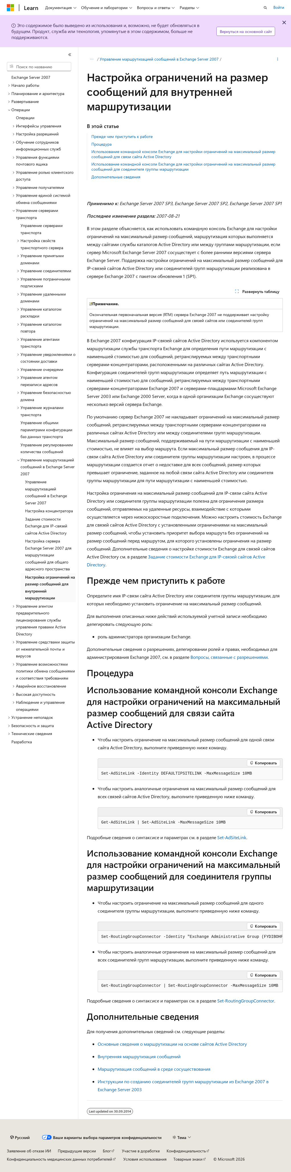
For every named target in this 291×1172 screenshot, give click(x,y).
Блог (107, 1151)
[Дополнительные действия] (277, 59)
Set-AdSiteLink (231, 837)
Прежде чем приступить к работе (122, 136)
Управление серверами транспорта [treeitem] (42, 229)
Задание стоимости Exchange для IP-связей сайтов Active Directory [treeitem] (46, 526)
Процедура (101, 144)
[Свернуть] (70, 54)
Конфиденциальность (186, 1151)
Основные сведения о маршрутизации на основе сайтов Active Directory (172, 1044)
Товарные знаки (187, 1159)
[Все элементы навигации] (92, 59)
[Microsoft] (10, 7)
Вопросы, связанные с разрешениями (229, 657)
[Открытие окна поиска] (265, 8)
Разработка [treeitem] (21, 741)
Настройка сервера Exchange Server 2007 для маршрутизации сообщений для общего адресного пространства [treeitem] (48, 554)
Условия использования (145, 1159)
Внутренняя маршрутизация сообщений (139, 1056)
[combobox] (39, 66)
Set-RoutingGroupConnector (245, 1001)
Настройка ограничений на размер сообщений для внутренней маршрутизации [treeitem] (50, 587)
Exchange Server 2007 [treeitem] (30, 77)
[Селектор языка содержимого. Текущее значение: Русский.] (20, 1137)
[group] (190, 937)
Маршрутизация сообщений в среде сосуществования (154, 1069)
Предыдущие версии (77, 1151)
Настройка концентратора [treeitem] (49, 510)
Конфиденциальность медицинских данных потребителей (59, 1159)
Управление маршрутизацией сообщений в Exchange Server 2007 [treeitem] (46, 492)
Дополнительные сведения (115, 176)
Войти (278, 7)
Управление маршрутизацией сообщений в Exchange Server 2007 (159, 59)
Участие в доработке (141, 1151)
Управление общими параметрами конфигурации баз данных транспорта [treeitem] (46, 429)
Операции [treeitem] (25, 117)
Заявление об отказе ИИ (29, 1151)
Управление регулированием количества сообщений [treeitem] (47, 448)
